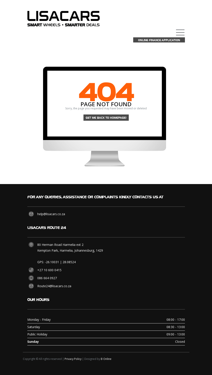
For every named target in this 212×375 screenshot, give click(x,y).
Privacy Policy (73, 359)
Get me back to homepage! (106, 117)
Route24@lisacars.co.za (54, 286)
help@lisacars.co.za (51, 214)
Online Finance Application (159, 40)
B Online (106, 359)
